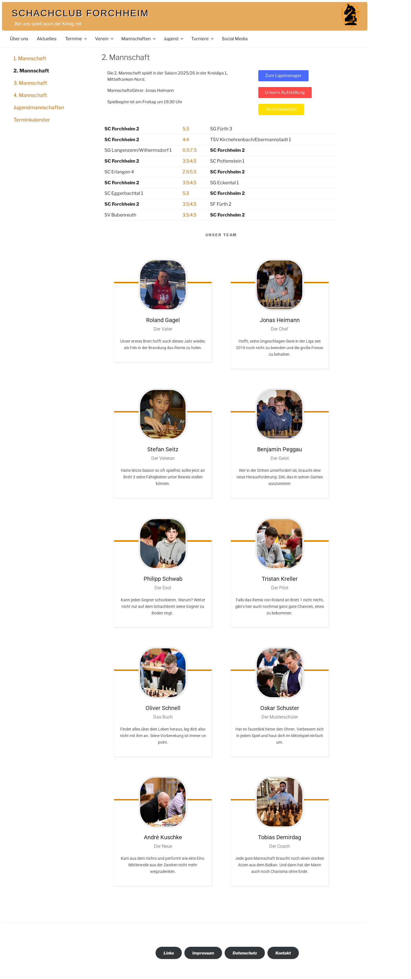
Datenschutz (245, 952)
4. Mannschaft (30, 95)
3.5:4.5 (189, 161)
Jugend (174, 38)
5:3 (185, 129)
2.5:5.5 (189, 172)
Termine (76, 38)
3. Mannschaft (30, 83)
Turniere (202, 38)
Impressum (203, 952)
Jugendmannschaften (38, 107)
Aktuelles (47, 38)
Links (169, 952)
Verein (104, 38)
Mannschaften (138, 38)
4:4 (185, 139)
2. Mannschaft (31, 71)
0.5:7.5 (189, 150)
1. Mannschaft (29, 58)
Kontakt (283, 952)
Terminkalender (31, 120)
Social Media (234, 38)
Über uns (19, 38)
